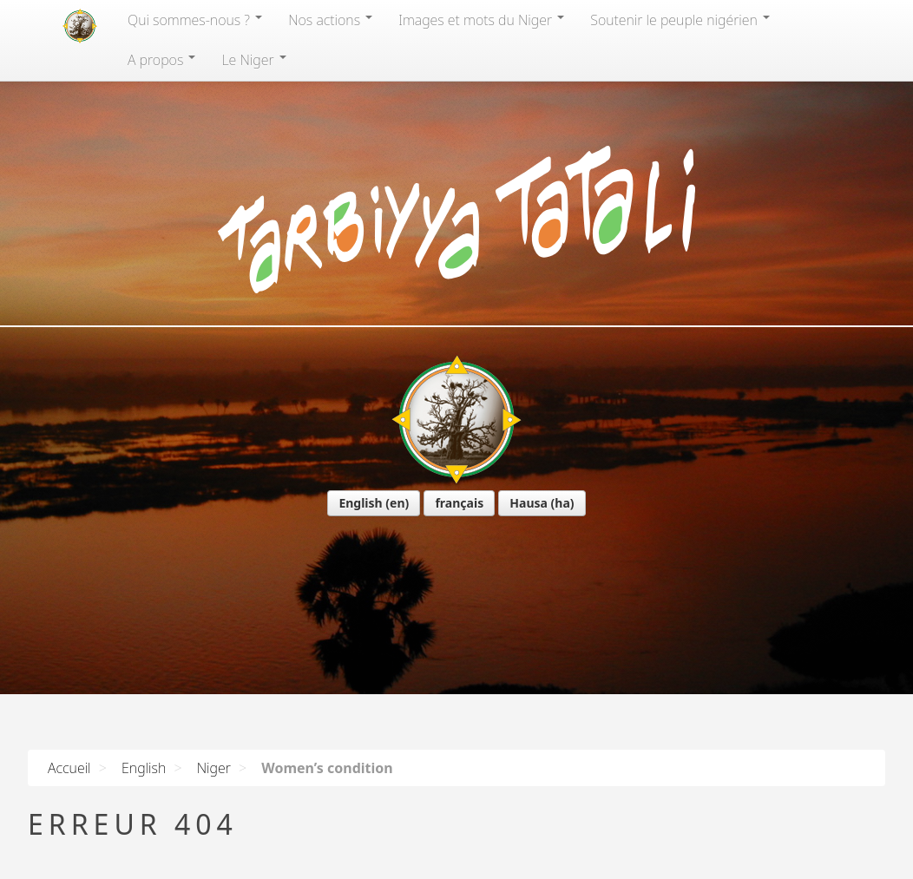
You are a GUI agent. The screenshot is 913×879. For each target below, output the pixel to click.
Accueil (69, 767)
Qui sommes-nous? (195, 20)
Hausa (528, 503)
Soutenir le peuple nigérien (680, 20)
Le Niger (253, 59)
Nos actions (330, 20)
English (360, 503)
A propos (161, 59)
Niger (214, 767)
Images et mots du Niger (481, 20)
